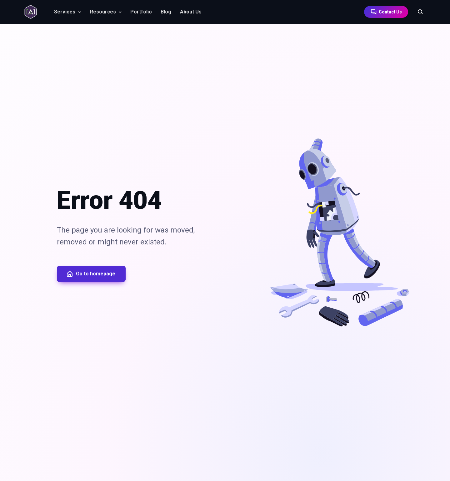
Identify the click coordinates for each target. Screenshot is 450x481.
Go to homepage (90, 274)
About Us (191, 12)
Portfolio (141, 12)
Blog (166, 12)
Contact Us (386, 12)
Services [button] (64, 12)
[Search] (417, 11)
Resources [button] (103, 12)
